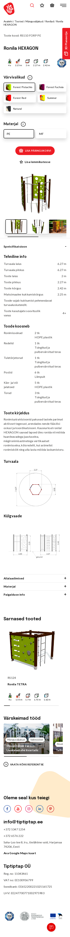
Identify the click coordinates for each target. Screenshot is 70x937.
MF (41, 133)
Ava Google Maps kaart (20, 853)
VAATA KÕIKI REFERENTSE (24, 764)
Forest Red (15, 98)
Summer (48, 98)
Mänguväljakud (34, 21)
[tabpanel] (35, 414)
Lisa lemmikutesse (35, 161)
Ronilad (49, 21)
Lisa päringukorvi (35, 151)
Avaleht (8, 21)
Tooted (19, 21)
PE (8, 133)
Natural (13, 108)
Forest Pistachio (18, 87)
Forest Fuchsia (51, 87)
